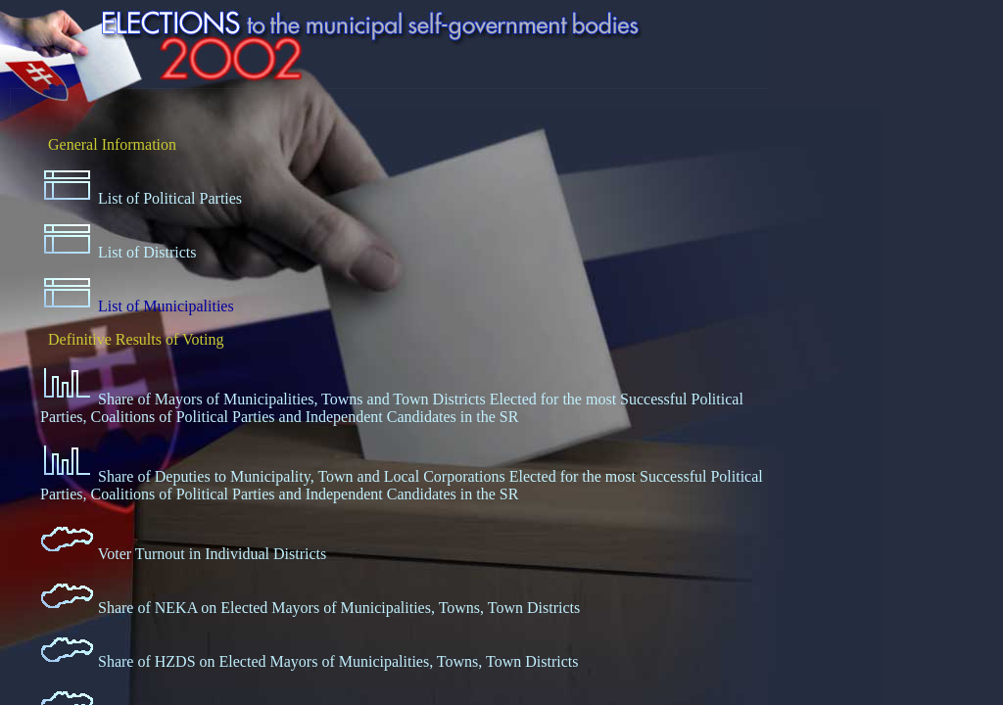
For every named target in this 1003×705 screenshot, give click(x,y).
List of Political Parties (170, 198)
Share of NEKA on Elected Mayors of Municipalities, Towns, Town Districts (339, 607)
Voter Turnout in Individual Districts (212, 553)
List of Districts (147, 252)
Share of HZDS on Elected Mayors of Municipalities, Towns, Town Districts (338, 661)
